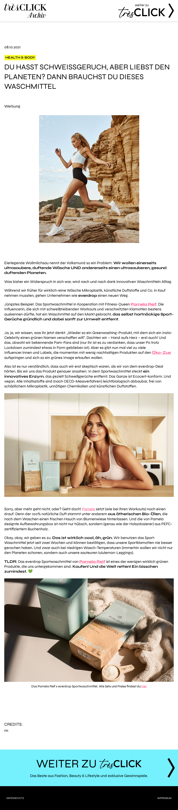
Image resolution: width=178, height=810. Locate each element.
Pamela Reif (92, 561)
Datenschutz (15, 798)
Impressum (164, 798)
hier (144, 686)
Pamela (88, 509)
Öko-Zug (161, 352)
